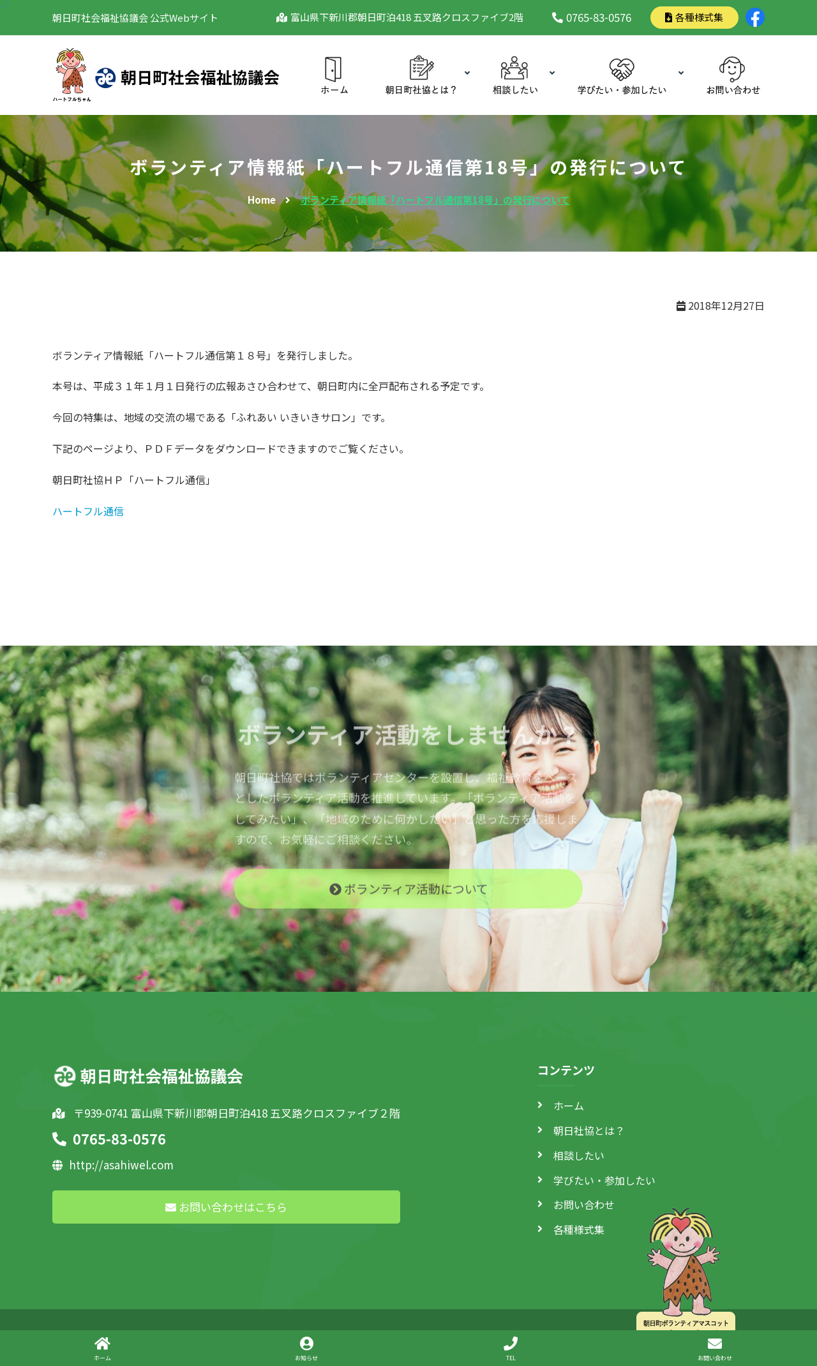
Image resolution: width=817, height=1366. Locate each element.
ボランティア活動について (408, 895)
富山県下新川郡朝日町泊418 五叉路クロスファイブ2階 (404, 17)
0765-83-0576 (591, 17)
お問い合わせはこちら (226, 1207)
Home (262, 199)
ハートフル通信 (88, 511)
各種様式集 (694, 17)
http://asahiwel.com (113, 1164)
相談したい (578, 1155)
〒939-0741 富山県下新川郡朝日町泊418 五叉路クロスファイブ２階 (226, 1113)
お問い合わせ (584, 1204)
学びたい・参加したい (604, 1180)
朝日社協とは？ (589, 1130)
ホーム (568, 1105)
